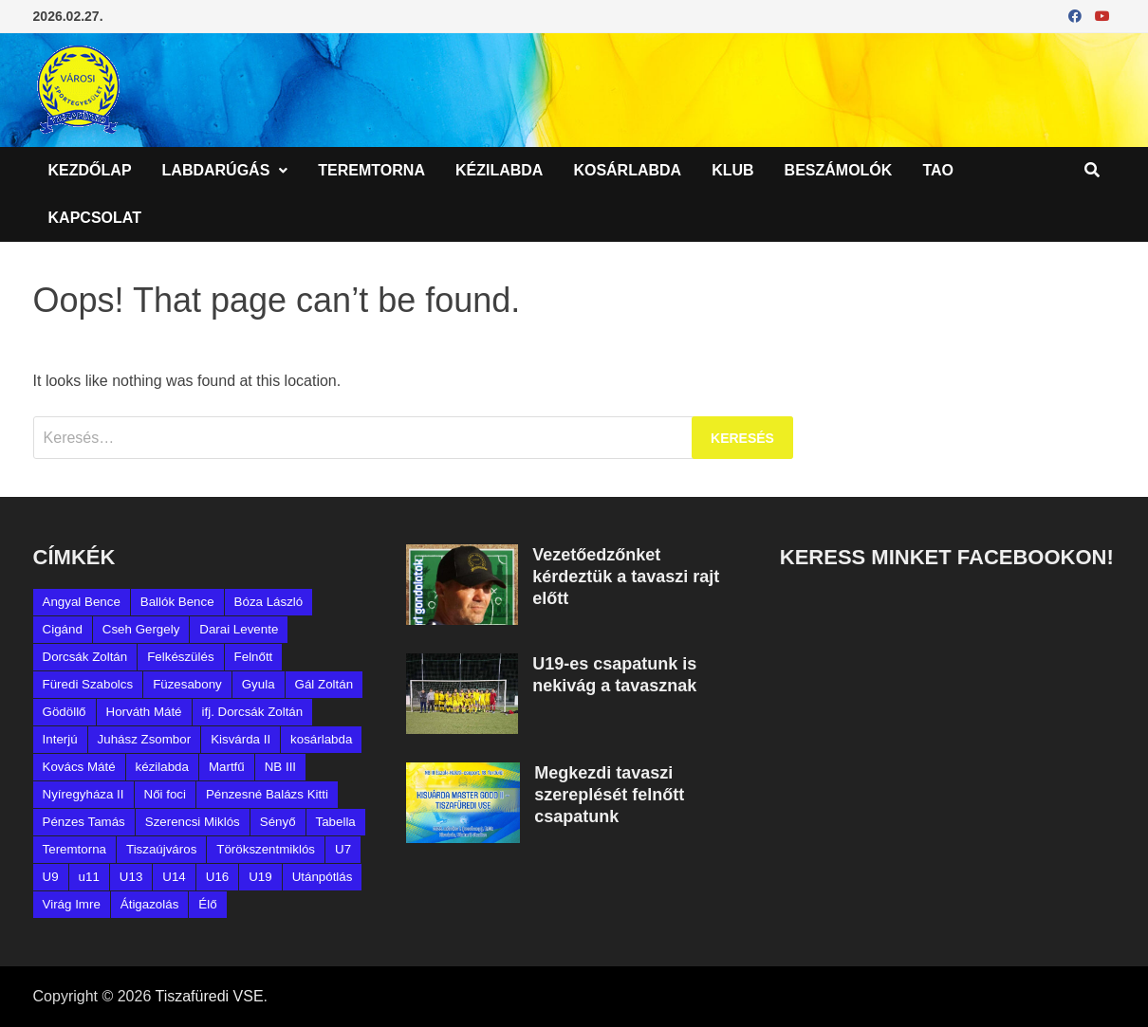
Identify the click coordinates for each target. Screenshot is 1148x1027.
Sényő (278, 822)
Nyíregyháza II (83, 794)
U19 (260, 877)
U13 (131, 877)
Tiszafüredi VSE (209, 996)
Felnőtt (253, 657)
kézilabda (162, 767)
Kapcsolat (94, 218)
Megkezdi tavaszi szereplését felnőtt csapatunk (609, 794)
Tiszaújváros (161, 849)
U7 (343, 849)
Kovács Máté (79, 767)
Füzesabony (187, 684)
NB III (280, 767)
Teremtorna (371, 170)
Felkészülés (180, 657)
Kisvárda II (240, 739)
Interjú (60, 739)
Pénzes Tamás (84, 822)
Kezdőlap (90, 170)
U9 (51, 877)
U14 (173, 877)
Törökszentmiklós (265, 849)
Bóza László (269, 602)
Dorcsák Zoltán (85, 657)
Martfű (227, 767)
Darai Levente (238, 629)
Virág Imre (72, 904)
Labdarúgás (216, 170)
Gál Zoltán (324, 684)
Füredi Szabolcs (88, 684)
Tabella (336, 822)
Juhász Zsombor (145, 739)
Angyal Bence (81, 602)
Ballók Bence (177, 602)
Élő (207, 904)
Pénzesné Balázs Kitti (267, 794)
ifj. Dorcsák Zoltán (253, 712)
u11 (89, 877)
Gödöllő (64, 712)
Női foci (165, 794)
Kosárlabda (627, 170)
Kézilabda (499, 170)
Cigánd (63, 629)
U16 (217, 877)
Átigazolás (149, 904)
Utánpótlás (322, 877)
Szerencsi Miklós (192, 822)
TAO (938, 170)
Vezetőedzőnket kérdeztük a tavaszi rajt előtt (625, 576)
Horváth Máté (144, 712)
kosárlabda (321, 739)
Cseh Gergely (141, 629)
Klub (732, 170)
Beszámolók (839, 170)
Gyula (258, 684)
